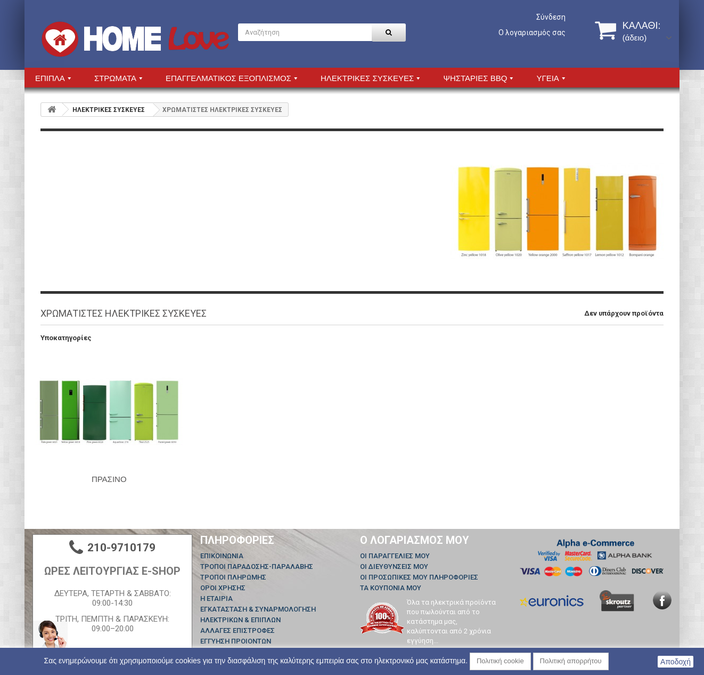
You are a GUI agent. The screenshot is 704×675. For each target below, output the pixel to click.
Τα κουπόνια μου (390, 588)
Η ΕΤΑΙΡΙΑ (216, 598)
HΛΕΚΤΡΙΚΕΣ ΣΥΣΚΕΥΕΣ (108, 110)
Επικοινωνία (221, 556)
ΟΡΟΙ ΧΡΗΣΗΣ (222, 588)
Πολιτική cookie (500, 661)
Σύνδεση (551, 17)
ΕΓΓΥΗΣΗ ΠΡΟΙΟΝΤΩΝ (235, 641)
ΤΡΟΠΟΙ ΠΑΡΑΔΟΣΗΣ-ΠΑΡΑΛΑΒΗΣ (256, 566)
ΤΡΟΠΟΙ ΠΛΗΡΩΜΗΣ (233, 577)
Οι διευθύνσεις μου (394, 566)
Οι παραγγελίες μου (395, 556)
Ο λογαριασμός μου (414, 540)
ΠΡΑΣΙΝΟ (109, 479)
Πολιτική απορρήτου (571, 661)
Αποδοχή (675, 661)
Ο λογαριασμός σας (532, 32)
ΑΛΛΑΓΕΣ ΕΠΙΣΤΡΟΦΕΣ (237, 630)
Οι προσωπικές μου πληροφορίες (419, 577)
